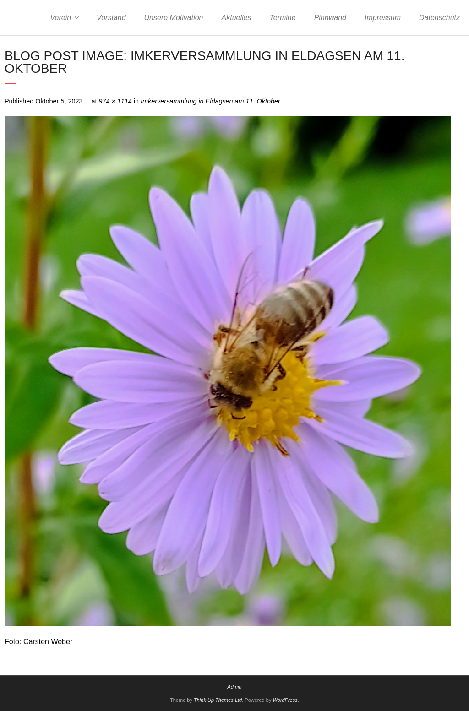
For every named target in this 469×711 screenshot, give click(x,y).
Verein (60, 18)
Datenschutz (439, 18)
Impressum (383, 18)
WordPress (285, 700)
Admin (234, 686)
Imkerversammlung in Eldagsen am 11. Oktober (210, 101)
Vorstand (111, 18)
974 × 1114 (114, 101)
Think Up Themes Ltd (218, 700)
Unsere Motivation (173, 18)
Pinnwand (330, 18)
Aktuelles (236, 18)
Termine (282, 18)
